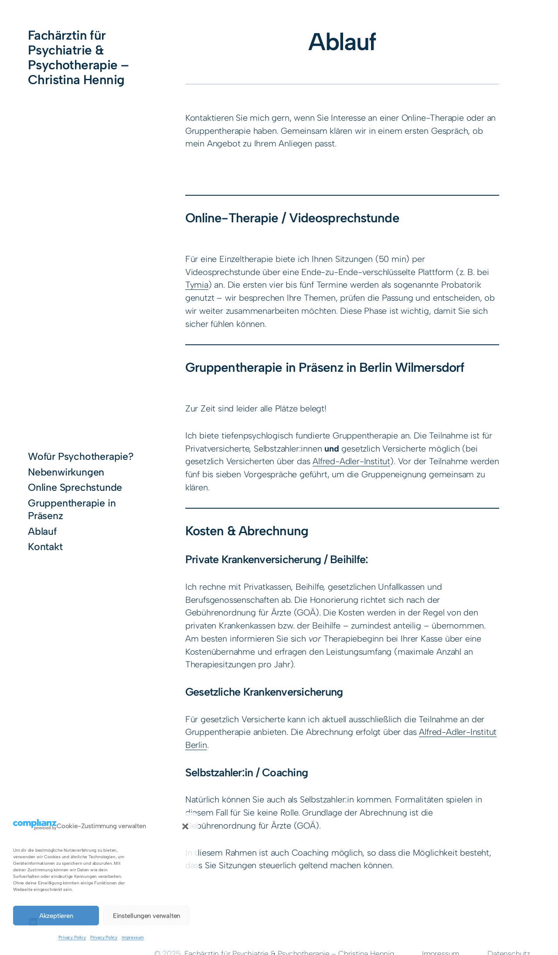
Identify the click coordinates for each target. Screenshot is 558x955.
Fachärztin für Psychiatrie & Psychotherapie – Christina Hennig (78, 57)
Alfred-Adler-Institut (351, 461)
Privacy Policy (71, 937)
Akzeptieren (56, 916)
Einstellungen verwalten (146, 916)
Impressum (133, 937)
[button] (185, 826)
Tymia (196, 284)
